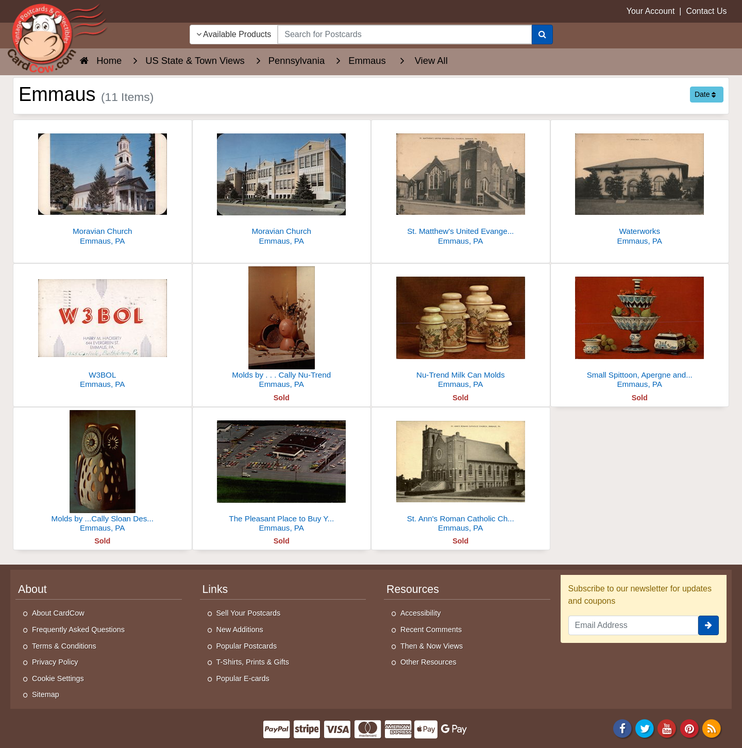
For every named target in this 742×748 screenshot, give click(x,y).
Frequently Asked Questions (78, 629)
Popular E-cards (242, 678)
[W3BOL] (102, 329)
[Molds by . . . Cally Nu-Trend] (282, 329)
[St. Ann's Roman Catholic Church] (461, 472)
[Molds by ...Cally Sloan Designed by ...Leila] (102, 472)
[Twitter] (644, 728)
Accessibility (420, 613)
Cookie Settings (58, 678)
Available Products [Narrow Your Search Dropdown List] (234, 34)
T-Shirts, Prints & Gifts (253, 662)
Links (215, 589)
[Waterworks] (640, 185)
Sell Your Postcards (248, 613)
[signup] (708, 625)
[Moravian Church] (102, 185)
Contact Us (706, 11)
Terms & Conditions (64, 646)
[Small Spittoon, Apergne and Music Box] (640, 329)
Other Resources (428, 662)
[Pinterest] (689, 728)
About (32, 589)
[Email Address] (633, 625)
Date (705, 94)
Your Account (651, 11)
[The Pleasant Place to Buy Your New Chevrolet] (282, 472)
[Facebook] (622, 728)
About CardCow (58, 613)
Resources (412, 589)
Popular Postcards (246, 646)
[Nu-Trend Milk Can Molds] (461, 329)
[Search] (542, 34)
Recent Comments (431, 629)
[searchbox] (404, 34)
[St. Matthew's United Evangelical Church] (461, 185)
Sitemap (45, 694)
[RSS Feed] (711, 728)
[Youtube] (667, 728)
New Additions (239, 629)
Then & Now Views (431, 646)
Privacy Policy (55, 662)
